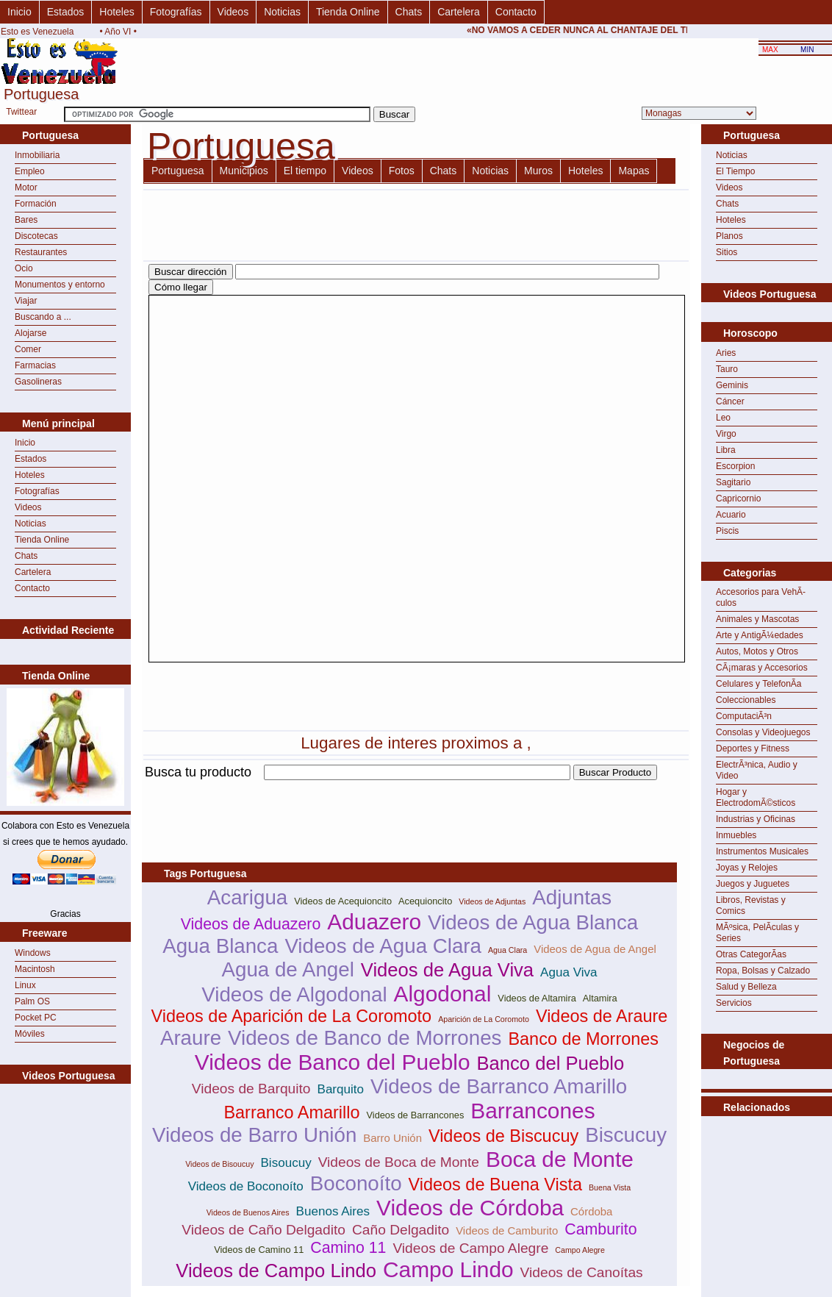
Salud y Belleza (746, 987)
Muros (538, 170)
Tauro (727, 369)
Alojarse (30, 333)
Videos (233, 12)
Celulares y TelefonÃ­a (759, 684)
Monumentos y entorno (60, 284)
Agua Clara (507, 950)
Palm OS (32, 1001)
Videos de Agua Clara (382, 946)
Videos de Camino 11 (259, 1249)
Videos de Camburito (507, 1230)
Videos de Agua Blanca (533, 922)
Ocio (24, 268)
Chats (409, 12)
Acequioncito (425, 901)
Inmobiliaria (37, 155)
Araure (190, 1037)
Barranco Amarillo (291, 1112)
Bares (26, 220)
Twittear (21, 112)
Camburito (600, 1229)
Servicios (734, 1003)
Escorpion (735, 466)
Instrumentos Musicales (762, 851)
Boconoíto (356, 1183)
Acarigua (247, 897)
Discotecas (36, 236)
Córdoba (591, 1211)
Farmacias (35, 365)
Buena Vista (610, 1187)
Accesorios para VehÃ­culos (761, 597)
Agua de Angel (288, 969)
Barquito (341, 1089)
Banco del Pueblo (550, 1063)
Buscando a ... (43, 317)
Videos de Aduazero (251, 924)
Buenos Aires (333, 1211)
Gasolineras (38, 381)
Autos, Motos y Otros (757, 651)
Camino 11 (348, 1248)
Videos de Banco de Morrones (364, 1037)
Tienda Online (348, 12)
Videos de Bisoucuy (219, 1164)
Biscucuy (626, 1134)
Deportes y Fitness (752, 748)
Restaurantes (41, 252)
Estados (66, 12)
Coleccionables (745, 700)
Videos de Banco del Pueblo (332, 1062)
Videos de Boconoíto (246, 1186)
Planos (729, 236)
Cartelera (458, 12)
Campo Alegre (580, 1250)
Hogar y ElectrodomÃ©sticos (755, 797)
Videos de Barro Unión (254, 1134)
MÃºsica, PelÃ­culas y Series (757, 932)
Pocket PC (36, 1017)
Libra (726, 450)
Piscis (727, 531)
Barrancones (532, 1110)
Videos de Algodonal (294, 994)
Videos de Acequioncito (343, 901)
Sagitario (733, 482)
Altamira (600, 998)
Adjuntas (572, 897)
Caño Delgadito (400, 1229)
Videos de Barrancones (415, 1115)
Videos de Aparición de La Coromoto (291, 1016)
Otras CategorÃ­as (751, 954)
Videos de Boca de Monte (398, 1162)
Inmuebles (736, 835)
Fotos (402, 170)
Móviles (30, 1034)
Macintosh (35, 969)
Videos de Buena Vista (495, 1184)
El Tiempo (735, 171)
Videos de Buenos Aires (248, 1212)
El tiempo (305, 170)
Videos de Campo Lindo (276, 1270)
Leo (723, 417)
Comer (28, 349)
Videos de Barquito (251, 1088)
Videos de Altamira (536, 998)
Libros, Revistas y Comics (751, 905)
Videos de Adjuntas (492, 901)
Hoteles (116, 12)
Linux (25, 985)
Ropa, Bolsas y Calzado (763, 970)
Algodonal (443, 994)
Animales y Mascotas (757, 619)
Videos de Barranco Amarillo (498, 1086)
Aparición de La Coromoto (483, 1019)
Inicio (19, 12)
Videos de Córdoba (470, 1208)
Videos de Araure (602, 1016)
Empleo (30, 171)
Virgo (726, 434)
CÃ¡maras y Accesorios (762, 667)
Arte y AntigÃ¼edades (759, 635)
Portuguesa (177, 170)
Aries (726, 353)
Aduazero (374, 922)
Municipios (244, 170)
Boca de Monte (560, 1159)
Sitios (726, 252)
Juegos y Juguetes (752, 884)
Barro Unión (392, 1138)
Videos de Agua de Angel (595, 949)
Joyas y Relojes (747, 867)
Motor (26, 187)
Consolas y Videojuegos (763, 732)
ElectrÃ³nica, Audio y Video (756, 770)
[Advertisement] (409, 788)
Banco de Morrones (583, 1038)
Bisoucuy (286, 1163)
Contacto (516, 12)
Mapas (633, 170)
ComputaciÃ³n (744, 716)
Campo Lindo (448, 1269)
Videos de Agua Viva (447, 970)
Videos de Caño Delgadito (263, 1229)
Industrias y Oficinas (755, 819)
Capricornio (738, 498)
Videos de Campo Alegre (470, 1248)
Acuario (731, 515)
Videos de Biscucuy (503, 1136)
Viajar (26, 301)
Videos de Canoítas (581, 1272)
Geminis (732, 385)
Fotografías (176, 12)
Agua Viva (568, 972)
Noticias (282, 12)
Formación (36, 204)
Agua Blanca (220, 946)
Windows (33, 953)
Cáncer (730, 401)
